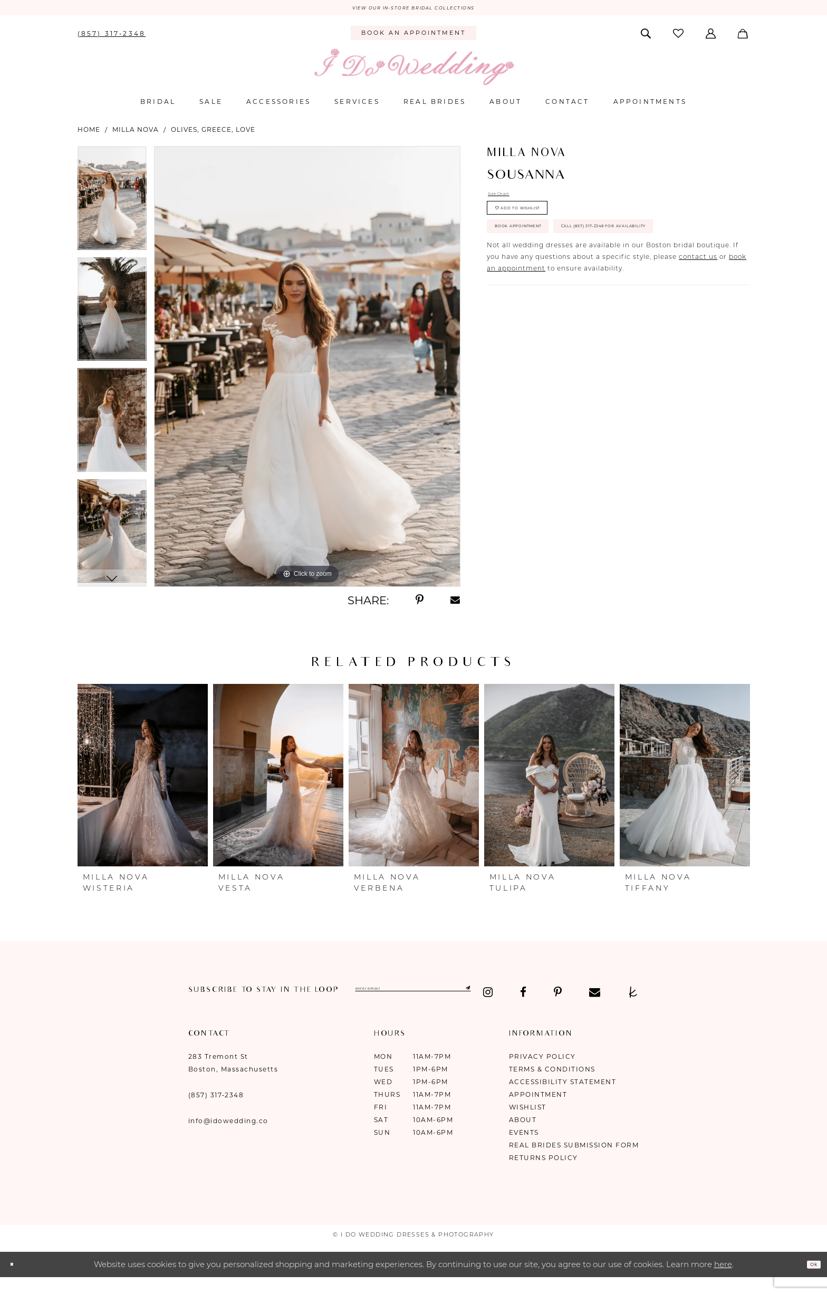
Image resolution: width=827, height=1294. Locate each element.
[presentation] (143, 779)
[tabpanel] (112, 206)
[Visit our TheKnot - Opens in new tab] (338, 1007)
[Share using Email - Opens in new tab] (455, 604)
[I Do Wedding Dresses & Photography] (413, 71)
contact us (698, 324)
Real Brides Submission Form (574, 1160)
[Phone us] (111, 37)
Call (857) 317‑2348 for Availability (576, 289)
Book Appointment (542, 258)
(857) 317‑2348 (216, 1110)
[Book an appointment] (413, 37)
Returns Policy (543, 1172)
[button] (712, 37)
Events (524, 1147)
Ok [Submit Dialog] (809, 1278)
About (523, 1134)
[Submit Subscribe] (547, 995)
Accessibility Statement (563, 1096)
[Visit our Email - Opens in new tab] (300, 1007)
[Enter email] (458, 995)
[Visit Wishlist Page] (678, 37)
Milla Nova (135, 134)
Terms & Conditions (552, 1084)
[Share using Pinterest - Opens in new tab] (419, 604)
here (723, 1279)
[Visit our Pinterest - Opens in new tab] (262, 1007)
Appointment (538, 1109)
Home (89, 134)
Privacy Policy (542, 1071)
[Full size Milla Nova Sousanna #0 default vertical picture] (307, 371)
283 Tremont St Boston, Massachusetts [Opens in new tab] (233, 1077)
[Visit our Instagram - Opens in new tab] (193, 1007)
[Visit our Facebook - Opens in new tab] (228, 1007)
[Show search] (646, 37)
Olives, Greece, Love (213, 134)
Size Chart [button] (506, 201)
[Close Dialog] (15, 1279)
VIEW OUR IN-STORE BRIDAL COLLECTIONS (413, 10)
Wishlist (527, 1122)
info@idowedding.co (228, 1136)
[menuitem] (111, 37)
